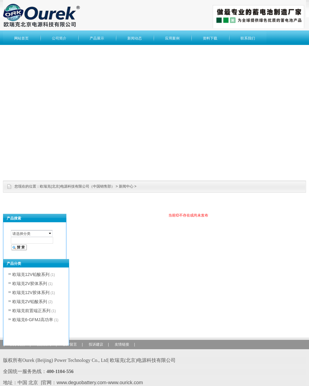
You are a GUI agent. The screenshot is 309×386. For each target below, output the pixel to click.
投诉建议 (96, 344)
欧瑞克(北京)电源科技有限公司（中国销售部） (77, 186)
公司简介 (59, 38)
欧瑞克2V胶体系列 (29, 283)
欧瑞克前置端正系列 (31, 310)
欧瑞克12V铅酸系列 (30, 274)
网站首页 (21, 38)
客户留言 (69, 344)
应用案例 (172, 38)
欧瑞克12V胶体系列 (30, 292)
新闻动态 (134, 38)
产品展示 (97, 38)
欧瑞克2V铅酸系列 (29, 301)
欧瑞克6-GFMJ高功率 (32, 319)
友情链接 (122, 344)
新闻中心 (126, 186)
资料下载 (210, 38)
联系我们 (248, 38)
